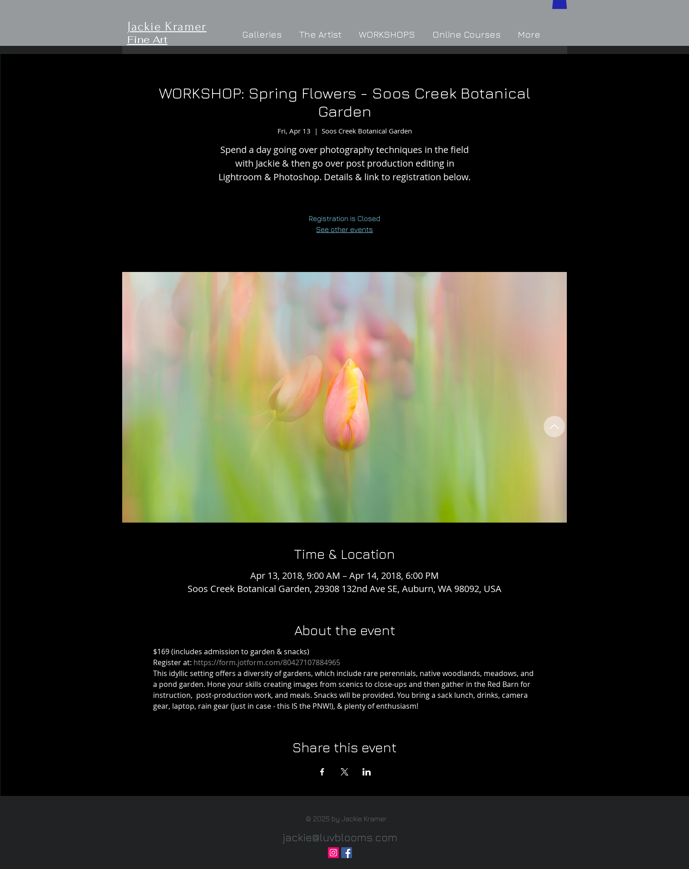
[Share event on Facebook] (322, 771)
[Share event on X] (344, 771)
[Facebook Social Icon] (346, 852)
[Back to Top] (554, 426)
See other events (344, 229)
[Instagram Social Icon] (333, 852)
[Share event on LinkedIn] (366, 771)
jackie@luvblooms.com (340, 837)
